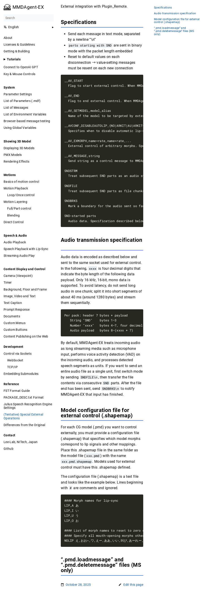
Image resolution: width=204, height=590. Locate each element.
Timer (8, 282)
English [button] (11, 27)
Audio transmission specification (175, 13)
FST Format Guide (17, 391)
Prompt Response (16, 309)
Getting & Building (17, 51)
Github (8, 448)
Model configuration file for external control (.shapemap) (177, 21)
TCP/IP (12, 367)
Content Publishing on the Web (26, 336)
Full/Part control (19, 208)
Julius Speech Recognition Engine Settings (28, 406)
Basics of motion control (21, 181)
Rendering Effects (16, 161)
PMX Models (13, 155)
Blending (13, 215)
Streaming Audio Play (19, 255)
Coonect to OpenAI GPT (21, 67)
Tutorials (14, 59)
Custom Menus (14, 323)
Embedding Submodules (21, 374)
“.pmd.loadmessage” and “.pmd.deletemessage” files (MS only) (174, 31)
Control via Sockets (18, 353)
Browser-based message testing (27, 121)
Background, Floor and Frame (25, 289)
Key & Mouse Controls (20, 74)
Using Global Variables (20, 127)
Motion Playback (16, 188)
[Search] (29, 17)
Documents (12, 316)
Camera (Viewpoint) (18, 276)
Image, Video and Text (20, 296)
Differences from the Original (24, 425)
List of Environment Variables (25, 114)
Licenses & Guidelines (19, 44)
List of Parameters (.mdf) (22, 101)
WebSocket (15, 360)
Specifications (163, 7)
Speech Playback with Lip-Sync (26, 249)
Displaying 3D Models (19, 148)
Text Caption (13, 303)
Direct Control (14, 222)
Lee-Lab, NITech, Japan (21, 442)
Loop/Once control (21, 195)
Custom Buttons (15, 329)
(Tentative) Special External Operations (23, 416)
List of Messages (16, 107)
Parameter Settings (18, 94)
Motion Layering (15, 202)
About (8, 38)
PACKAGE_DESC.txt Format (24, 397)
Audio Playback (15, 242)
